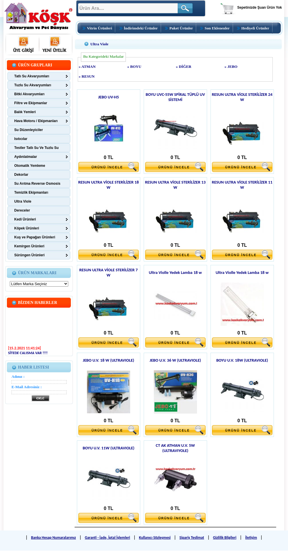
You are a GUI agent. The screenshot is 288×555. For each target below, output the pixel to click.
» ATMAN (87, 66)
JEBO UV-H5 (108, 97)
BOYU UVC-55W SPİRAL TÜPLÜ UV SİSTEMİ (175, 97)
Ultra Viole (99, 44)
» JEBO (231, 66)
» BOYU (134, 66)
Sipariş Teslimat (191, 537)
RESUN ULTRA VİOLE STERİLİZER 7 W (108, 272)
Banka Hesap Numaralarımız (53, 537)
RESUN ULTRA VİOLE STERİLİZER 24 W (242, 97)
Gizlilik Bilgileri (224, 537)
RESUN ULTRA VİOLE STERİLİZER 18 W (108, 185)
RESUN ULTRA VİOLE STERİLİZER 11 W (242, 185)
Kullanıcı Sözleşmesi (154, 537)
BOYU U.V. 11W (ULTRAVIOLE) (108, 448)
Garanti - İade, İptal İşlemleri (107, 537)
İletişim (251, 537)
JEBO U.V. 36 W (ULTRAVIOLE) (175, 360)
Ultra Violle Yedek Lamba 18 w (175, 272)
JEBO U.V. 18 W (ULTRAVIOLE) (108, 360)
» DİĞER (184, 66)
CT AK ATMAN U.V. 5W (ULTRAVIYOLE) (175, 448)
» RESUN (86, 76)
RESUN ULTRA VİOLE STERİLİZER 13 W (175, 185)
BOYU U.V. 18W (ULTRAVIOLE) (242, 360)
